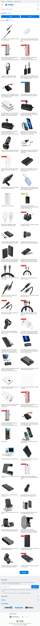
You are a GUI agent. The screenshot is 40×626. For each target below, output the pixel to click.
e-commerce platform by (20, 624)
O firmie (2, 1)
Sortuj (30, 16)
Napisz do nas (18, 1)
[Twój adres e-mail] (16, 586)
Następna (24, 572)
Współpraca (9, 1)
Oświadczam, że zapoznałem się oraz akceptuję (16, 593)
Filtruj (10, 16)
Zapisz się (35, 586)
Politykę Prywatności (26, 593)
